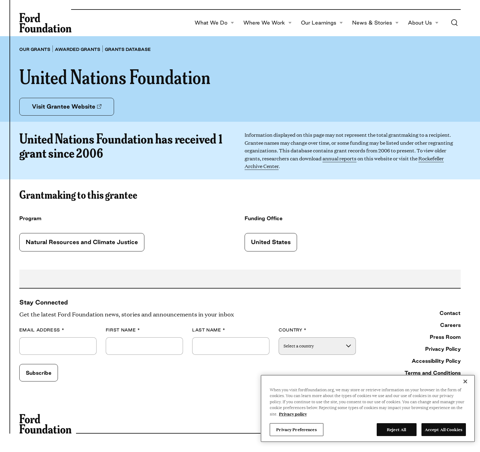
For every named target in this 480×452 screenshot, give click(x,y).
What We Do (214, 22)
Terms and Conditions (433, 373)
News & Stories (375, 22)
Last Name (208, 330)
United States (271, 242)
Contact (450, 313)
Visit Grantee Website (66, 106)
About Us (423, 22)
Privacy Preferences (296, 429)
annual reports (339, 158)
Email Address (41, 330)
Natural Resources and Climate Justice (82, 242)
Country (293, 330)
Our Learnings (322, 22)
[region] (368, 408)
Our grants (34, 49)
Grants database (128, 49)
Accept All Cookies (444, 429)
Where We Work (267, 22)
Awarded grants (77, 49)
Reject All (396, 429)
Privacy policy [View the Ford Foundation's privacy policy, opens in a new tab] (293, 414)
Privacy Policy (443, 349)
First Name (123, 330)
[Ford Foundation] (45, 23)
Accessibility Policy (436, 361)
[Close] (465, 381)
